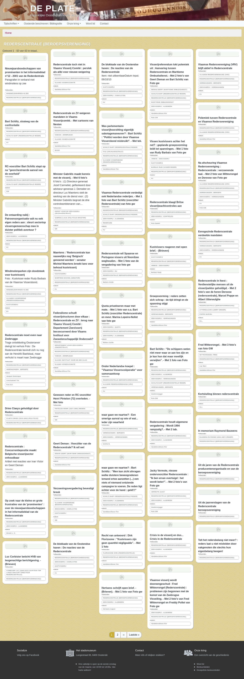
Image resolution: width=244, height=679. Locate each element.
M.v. (201, 407)
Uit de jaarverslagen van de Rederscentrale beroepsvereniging (214, 506)
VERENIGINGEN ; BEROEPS (17, 369)
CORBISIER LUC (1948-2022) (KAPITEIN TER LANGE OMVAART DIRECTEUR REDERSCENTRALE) (23, 572)
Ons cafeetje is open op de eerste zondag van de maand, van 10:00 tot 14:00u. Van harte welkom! (97, 667)
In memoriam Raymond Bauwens (217, 430)
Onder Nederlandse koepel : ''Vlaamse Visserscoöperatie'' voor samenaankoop (122, 370)
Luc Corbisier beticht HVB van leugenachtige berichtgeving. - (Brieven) (23, 560)
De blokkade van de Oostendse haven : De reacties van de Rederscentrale (71, 548)
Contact (104, 23)
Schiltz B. (106, 444)
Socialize (22, 650)
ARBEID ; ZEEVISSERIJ (160, 159)
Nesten (57, 150)
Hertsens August (109, 609)
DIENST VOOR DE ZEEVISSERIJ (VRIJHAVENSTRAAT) (67, 212)
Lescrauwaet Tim (12, 380)
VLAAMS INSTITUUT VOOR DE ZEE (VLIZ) (71, 360)
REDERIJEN (107, 223)
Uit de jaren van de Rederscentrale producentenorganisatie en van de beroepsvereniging (218, 469)
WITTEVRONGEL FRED (208, 355)
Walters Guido (108, 282)
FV (7, 142)
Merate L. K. (11, 533)
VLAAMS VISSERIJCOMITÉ (65, 82)
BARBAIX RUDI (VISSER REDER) (164, 167)
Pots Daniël (155, 223)
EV (7, 311)
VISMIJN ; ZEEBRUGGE (64, 135)
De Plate (52, 8)
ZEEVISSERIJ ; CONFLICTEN (66, 509)
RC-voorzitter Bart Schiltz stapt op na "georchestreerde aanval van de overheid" (25, 170)
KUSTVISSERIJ (12, 304)
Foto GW (154, 117)
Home (8, 33)
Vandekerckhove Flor (62, 89)
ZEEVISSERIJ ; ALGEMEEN (16, 236)
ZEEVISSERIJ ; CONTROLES (162, 216)
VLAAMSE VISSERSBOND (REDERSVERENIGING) (16, 299)
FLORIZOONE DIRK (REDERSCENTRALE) (119, 553)
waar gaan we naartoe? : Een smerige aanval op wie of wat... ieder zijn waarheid (120, 418)
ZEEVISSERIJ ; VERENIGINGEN (115, 437)
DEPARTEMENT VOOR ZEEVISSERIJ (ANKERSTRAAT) (69, 346)
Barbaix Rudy (156, 272)
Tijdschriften (10, 23)
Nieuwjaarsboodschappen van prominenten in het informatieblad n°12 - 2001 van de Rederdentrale (25, 72)
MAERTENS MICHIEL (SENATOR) (67, 278)
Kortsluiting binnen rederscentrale (218, 394)
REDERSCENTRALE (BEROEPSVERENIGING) (23, 97)
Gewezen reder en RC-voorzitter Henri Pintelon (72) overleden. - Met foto (72, 399)
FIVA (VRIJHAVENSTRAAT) (113, 151)
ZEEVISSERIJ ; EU (110, 271)
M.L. (201, 321)
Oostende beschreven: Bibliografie (43, 23)
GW (7, 191)
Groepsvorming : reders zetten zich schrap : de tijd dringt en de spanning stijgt (169, 300)
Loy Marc (203, 366)
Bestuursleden (203, 667)
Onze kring (73, 23)
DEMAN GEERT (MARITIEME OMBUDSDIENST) (73, 453)
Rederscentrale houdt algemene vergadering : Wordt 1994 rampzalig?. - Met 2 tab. (169, 426)
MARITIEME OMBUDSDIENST (162, 102)
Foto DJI (9, 384)
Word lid (90, 23)
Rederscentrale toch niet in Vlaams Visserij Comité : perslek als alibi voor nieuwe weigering (72, 68)
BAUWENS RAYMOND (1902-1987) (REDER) (216, 437)
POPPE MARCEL (206, 314)
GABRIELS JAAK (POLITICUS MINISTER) (70, 218)
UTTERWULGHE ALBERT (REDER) (213, 310)
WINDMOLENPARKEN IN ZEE (17, 93)
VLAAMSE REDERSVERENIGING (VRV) (118, 384)
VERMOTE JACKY (158, 492)
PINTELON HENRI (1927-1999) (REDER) (70, 408)
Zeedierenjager (157, 394)
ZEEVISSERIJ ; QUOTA (112, 327)
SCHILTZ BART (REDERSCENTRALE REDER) (23, 136)
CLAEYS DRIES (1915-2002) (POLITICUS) (22, 418)
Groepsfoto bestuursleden (208, 670)
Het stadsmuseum (86, 650)
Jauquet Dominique (13, 376)
